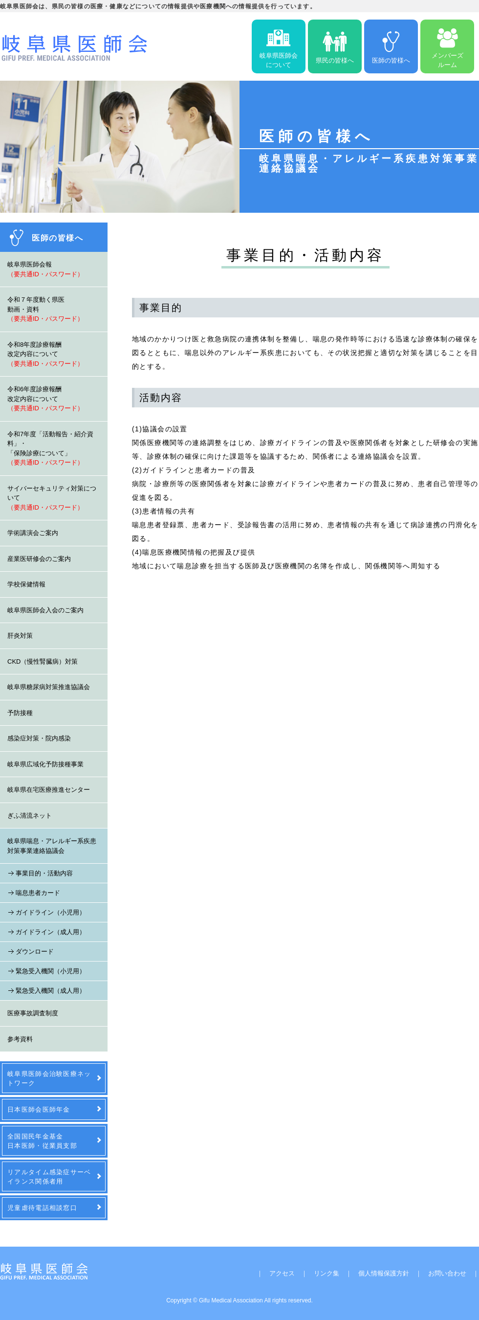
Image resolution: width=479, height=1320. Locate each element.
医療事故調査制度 (32, 1013)
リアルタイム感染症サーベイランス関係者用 (49, 1176)
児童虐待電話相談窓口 (42, 1207)
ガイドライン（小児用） (51, 912)
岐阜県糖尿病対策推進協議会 (48, 687)
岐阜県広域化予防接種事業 (45, 764)
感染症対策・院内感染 (39, 738)
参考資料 (20, 1039)
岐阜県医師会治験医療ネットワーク (49, 1078)
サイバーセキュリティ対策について (51, 498)
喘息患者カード (38, 892)
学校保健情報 (26, 584)
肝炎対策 (20, 635)
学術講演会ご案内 (32, 533)
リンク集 (326, 1273)
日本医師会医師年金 (38, 1109)
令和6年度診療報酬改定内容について (45, 398)
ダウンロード (35, 951)
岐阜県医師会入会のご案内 (45, 610)
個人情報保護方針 (383, 1273)
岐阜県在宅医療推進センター (48, 789)
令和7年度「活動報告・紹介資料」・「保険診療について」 (50, 448)
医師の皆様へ (391, 46)
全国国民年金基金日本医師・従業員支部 (42, 1141)
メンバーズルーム (447, 46)
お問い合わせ (447, 1273)
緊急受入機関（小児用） (51, 971)
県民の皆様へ (335, 46)
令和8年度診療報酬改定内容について (45, 354)
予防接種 (20, 712)
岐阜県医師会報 (45, 269)
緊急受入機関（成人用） (51, 990)
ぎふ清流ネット (29, 815)
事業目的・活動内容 (44, 873)
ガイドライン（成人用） (51, 932)
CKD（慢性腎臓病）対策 (42, 661)
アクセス (282, 1273)
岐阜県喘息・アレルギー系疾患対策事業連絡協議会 (51, 845)
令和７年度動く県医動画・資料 (45, 309)
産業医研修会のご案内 (39, 558)
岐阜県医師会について (279, 46)
